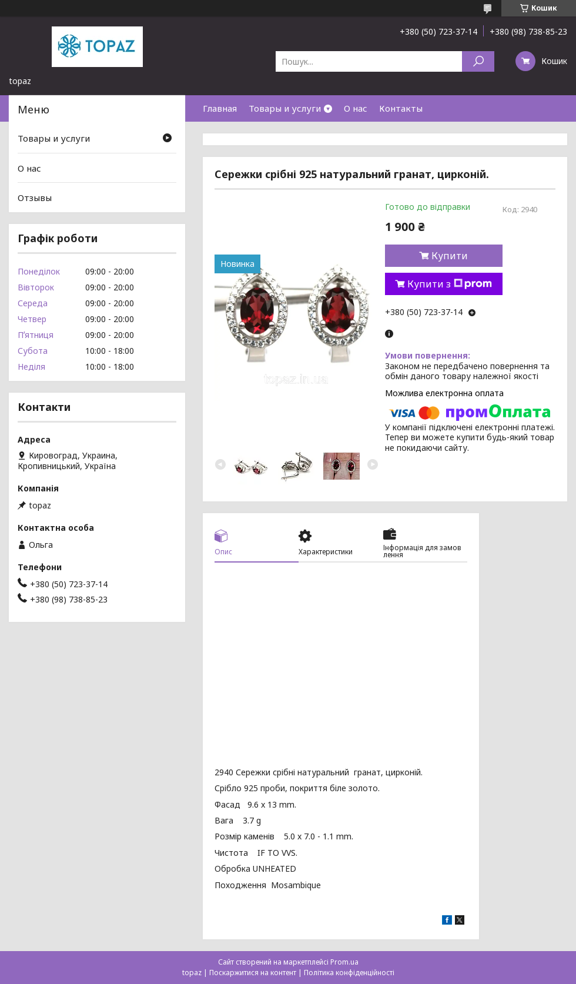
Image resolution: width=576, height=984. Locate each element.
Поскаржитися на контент (252, 973)
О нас (355, 108)
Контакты (401, 108)
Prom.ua (344, 962)
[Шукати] (478, 61)
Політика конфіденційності (349, 973)
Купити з (449, 283)
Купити (449, 255)
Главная (220, 108)
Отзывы (35, 197)
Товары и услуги (285, 108)
